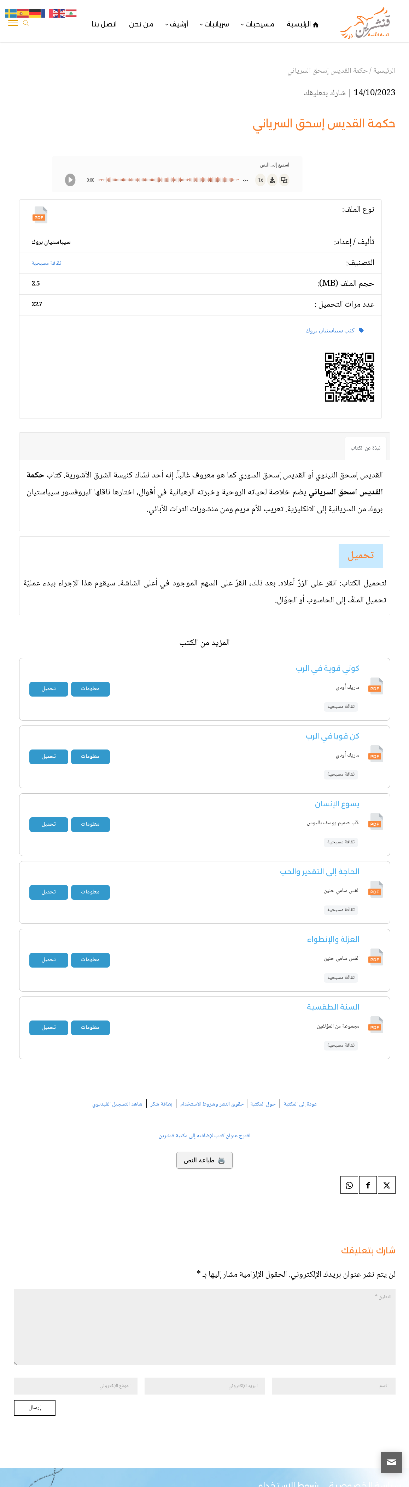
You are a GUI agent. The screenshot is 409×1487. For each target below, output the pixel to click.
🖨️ (204, 1160)
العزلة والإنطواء (333, 939)
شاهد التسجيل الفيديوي (117, 1104)
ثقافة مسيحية (46, 263)
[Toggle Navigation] (13, 24)
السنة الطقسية (333, 1007)
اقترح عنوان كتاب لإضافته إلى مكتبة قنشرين (204, 1136)
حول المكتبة (263, 1104)
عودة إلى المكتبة (299, 1104)
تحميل (360, 556)
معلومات (90, 689)
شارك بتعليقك (324, 93)
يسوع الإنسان (337, 804)
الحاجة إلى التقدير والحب (320, 871)
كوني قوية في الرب (328, 668)
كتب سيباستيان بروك (334, 330)
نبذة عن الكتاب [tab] (365, 448)
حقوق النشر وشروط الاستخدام (212, 1104)
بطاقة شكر (161, 1104)
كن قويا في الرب (333, 736)
